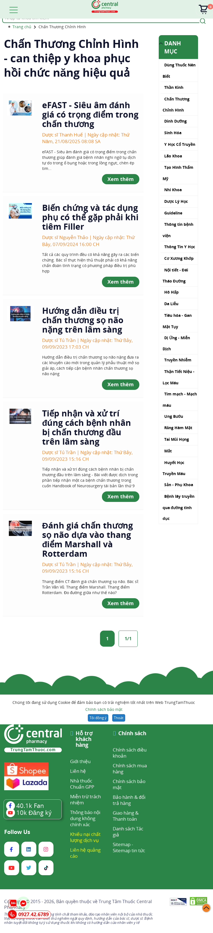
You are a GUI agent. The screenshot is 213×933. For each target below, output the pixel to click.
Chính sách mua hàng (130, 768)
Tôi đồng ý (97, 717)
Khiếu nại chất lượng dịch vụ (85, 837)
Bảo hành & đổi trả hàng (129, 800)
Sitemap (121, 844)
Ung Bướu (173, 416)
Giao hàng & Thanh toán (125, 816)
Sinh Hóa (172, 132)
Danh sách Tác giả (128, 831)
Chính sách (132, 733)
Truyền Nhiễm (177, 359)
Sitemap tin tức (129, 850)
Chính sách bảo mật (103, 709)
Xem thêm (120, 179)
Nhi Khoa (173, 189)
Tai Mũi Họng (176, 439)
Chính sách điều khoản (129, 753)
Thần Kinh (173, 87)
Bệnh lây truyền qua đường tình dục (178, 507)
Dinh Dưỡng (175, 121)
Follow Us (17, 832)
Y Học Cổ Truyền (179, 144)
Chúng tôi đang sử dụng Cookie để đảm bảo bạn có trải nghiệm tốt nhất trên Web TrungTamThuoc (103, 706)
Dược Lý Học (176, 201)
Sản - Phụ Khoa (178, 484)
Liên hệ (78, 771)
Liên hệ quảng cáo (85, 853)
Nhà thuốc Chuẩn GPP (82, 784)
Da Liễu (171, 303)
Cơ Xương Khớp (179, 258)
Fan (25, 805)
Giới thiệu (80, 761)
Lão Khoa (173, 156)
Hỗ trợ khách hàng (84, 739)
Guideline (173, 213)
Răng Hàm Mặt (178, 427)
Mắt (168, 450)
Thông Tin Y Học (179, 246)
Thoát (119, 717)
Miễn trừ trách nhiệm (85, 799)
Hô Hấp (171, 292)
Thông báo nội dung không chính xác (85, 818)
